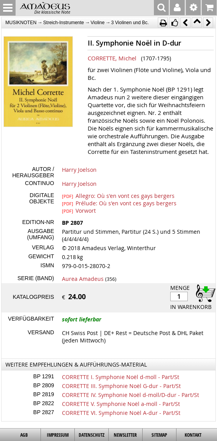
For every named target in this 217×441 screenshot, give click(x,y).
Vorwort (79, 210)
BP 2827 (43, 412)
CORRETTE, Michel (112, 58)
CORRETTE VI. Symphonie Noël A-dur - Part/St (121, 412)
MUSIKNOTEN (21, 22)
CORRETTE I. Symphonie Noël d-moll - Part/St (120, 377)
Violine (98, 22)
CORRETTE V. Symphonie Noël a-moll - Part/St (121, 403)
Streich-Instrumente (63, 22)
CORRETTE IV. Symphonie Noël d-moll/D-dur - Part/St (130, 395)
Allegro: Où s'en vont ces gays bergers (118, 195)
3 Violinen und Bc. (130, 22)
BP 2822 (43, 403)
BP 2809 (43, 385)
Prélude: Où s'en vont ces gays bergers (119, 202)
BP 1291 (43, 376)
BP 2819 (43, 394)
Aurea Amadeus (83, 278)
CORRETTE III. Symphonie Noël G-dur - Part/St (121, 386)
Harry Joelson (79, 169)
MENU (8, 8)
